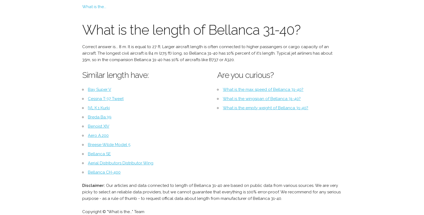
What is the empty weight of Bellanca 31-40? (265, 107)
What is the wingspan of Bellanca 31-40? (262, 98)
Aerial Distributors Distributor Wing (120, 163)
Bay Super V (99, 89)
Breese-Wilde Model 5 (109, 144)
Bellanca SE (99, 153)
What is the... (94, 6)
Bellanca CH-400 (104, 172)
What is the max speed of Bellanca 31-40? (263, 89)
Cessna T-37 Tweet (106, 98)
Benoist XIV (98, 126)
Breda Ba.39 (99, 117)
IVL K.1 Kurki (99, 107)
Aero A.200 (98, 135)
